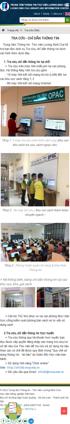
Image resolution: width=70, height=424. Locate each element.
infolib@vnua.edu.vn (51, 372)
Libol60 (57, 13)
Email (46, 13)
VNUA (37, 13)
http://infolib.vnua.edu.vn (23, 367)
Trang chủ (10, 30)
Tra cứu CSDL (32, 30)
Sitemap (29, 408)
